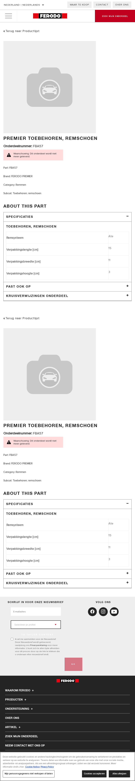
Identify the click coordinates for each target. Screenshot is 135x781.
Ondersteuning (19, 708)
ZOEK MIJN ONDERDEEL (21, 736)
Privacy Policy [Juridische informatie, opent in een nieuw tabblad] (47, 767)
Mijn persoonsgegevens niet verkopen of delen (29, 773)
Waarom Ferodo (20, 690)
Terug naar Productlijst (22, 31)
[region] (67, 766)
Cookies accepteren (94, 773)
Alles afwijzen (119, 773)
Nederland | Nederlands (22, 4)
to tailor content (37, 635)
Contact (102, 4)
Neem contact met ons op (25, 745)
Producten (16, 699)
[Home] (50, 16)
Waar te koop (79, 4)
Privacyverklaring (38, 645)
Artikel (13, 727)
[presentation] (37, 664)
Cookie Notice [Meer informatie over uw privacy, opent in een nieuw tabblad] (32, 767)
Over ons (122, 4)
